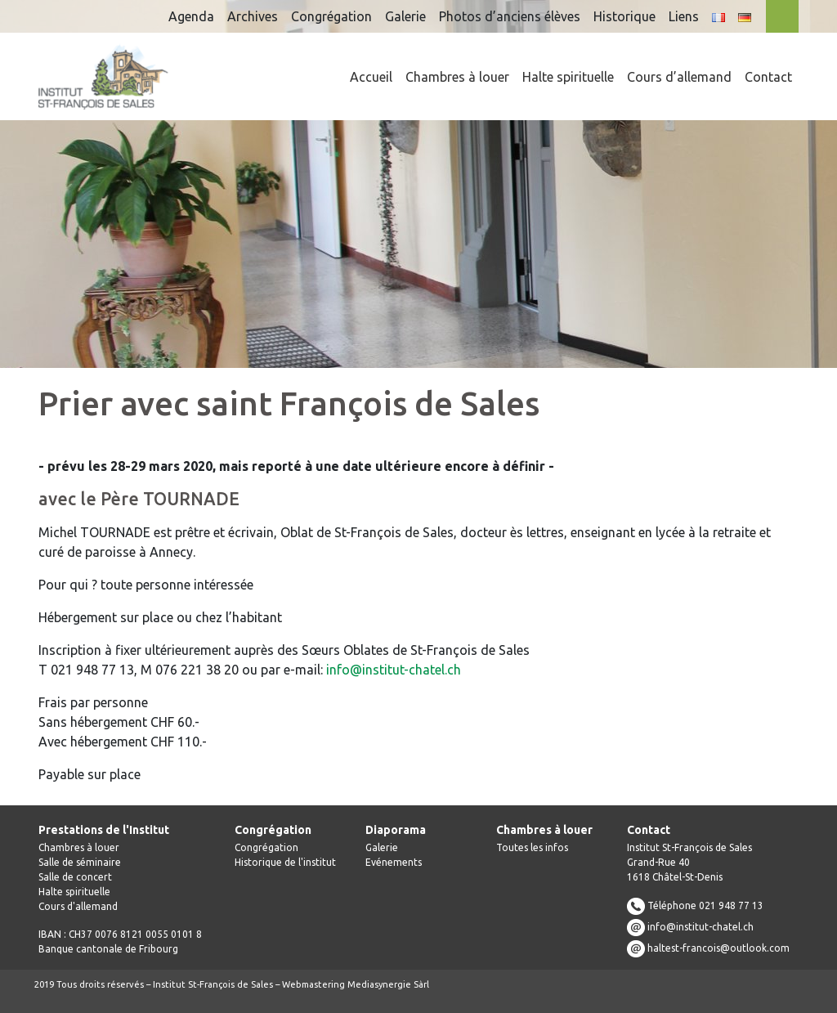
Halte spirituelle (568, 76)
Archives (252, 16)
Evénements (393, 862)
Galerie (405, 16)
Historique (624, 16)
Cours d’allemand (679, 76)
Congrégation (331, 16)
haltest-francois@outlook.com (718, 948)
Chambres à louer (457, 76)
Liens (684, 16)
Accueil (371, 76)
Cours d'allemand (78, 906)
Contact (768, 76)
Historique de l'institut (285, 862)
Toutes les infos (532, 847)
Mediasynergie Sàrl (388, 984)
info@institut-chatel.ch (393, 669)
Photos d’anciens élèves (509, 16)
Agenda (191, 16)
